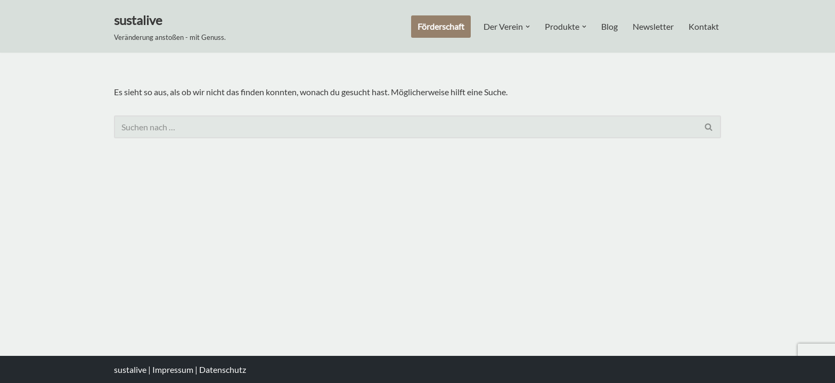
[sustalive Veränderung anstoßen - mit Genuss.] (170, 26)
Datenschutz (222, 369)
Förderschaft (441, 26)
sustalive (131, 369)
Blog (609, 26)
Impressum (172, 369)
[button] (528, 26)
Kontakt (704, 26)
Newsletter (653, 26)
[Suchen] (405, 126)
